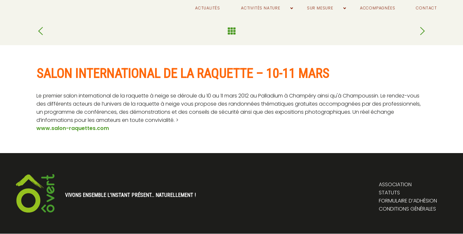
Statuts (389, 192)
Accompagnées (368, 8)
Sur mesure (303, 8)
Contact (424, 8)
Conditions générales (407, 209)
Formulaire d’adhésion (408, 200)
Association (395, 184)
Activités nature (237, 8)
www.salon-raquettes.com (72, 128)
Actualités (178, 8)
